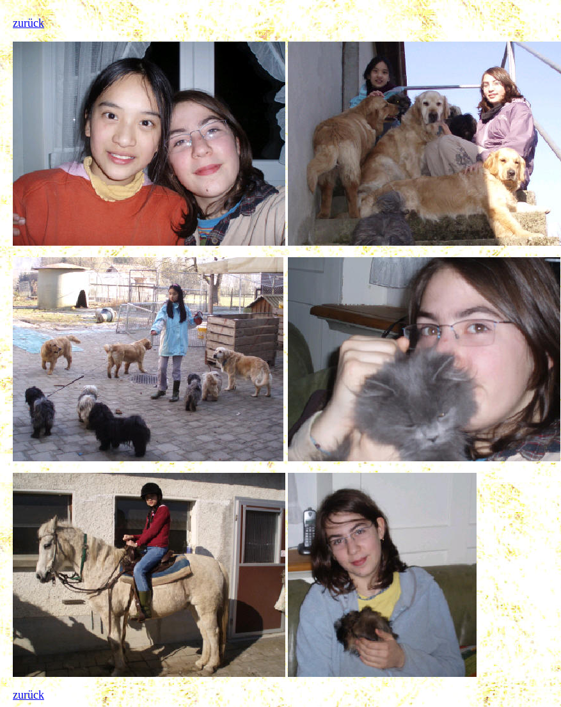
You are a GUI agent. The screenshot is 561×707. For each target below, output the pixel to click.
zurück (28, 23)
